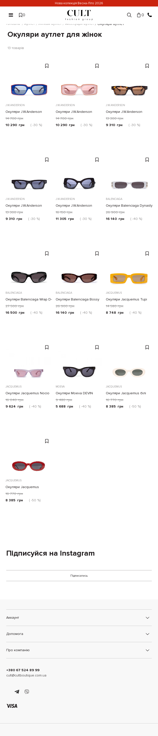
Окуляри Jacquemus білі (125, 393)
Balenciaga (113, 198)
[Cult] (79, 15)
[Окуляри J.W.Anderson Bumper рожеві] (79, 79)
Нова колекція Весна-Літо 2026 (79, 3)
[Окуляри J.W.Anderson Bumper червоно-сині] (29, 79)
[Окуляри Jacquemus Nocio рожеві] (29, 361)
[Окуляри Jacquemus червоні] (29, 454)
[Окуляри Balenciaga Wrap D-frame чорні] (29, 267)
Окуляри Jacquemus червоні (29, 486)
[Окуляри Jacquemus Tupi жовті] (129, 267)
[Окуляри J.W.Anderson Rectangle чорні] (29, 173)
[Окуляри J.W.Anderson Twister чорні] (79, 173)
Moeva (59, 386)
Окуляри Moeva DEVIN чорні (78, 393)
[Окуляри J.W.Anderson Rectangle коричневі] (129, 79)
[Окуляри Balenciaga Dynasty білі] (129, 173)
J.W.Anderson (14, 104)
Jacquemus (113, 292)
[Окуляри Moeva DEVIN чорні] (79, 361)
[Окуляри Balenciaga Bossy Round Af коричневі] (79, 267)
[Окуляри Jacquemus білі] (129, 361)
